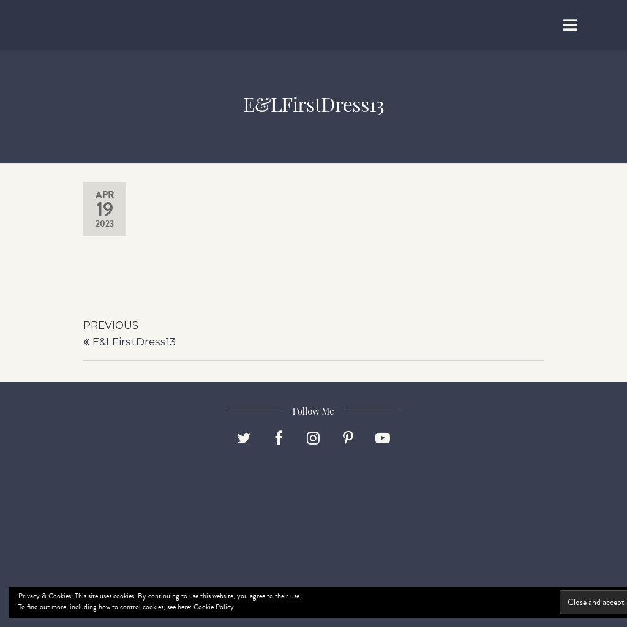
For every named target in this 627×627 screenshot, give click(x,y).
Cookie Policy (213, 606)
